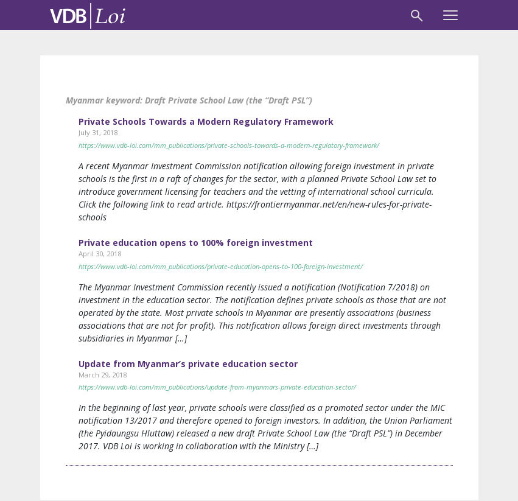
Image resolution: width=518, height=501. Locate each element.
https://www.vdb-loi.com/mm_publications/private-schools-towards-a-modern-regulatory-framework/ (229, 145)
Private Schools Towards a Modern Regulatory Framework (206, 121)
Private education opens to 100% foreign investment (196, 242)
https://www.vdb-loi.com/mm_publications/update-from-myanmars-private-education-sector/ (217, 386)
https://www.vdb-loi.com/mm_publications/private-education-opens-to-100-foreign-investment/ (221, 266)
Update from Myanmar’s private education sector (188, 364)
